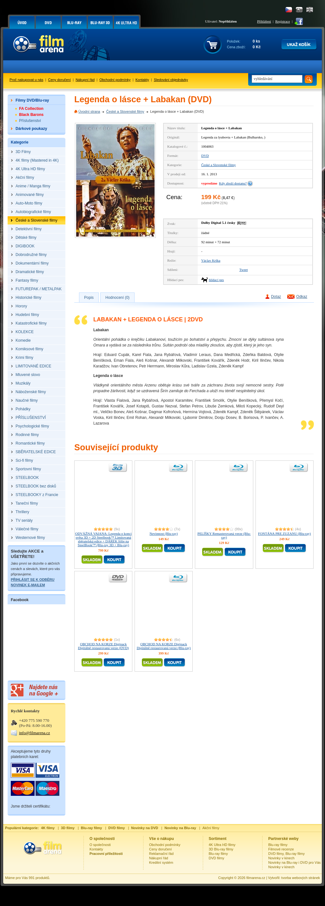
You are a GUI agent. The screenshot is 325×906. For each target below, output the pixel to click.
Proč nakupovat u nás (26, 80)
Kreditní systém (161, 862)
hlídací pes (216, 280)
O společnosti (100, 845)
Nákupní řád (85, 80)
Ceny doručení (59, 80)
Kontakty (142, 80)
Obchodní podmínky (114, 80)
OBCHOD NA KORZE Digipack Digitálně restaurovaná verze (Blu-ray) (164, 646)
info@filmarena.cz (34, 732)
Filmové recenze (281, 849)
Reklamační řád (161, 854)
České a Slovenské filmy (125, 111)
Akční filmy (210, 828)
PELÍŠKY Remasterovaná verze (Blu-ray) (224, 535)
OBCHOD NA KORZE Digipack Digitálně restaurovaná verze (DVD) (103, 646)
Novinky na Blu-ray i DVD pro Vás (294, 862)
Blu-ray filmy (218, 854)
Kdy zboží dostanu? (233, 183)
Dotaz (276, 296)
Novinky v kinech (281, 858)
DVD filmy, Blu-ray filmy (286, 854)
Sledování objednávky (171, 80)
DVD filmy (216, 858)
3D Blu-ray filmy (221, 849)
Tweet (243, 270)
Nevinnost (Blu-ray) (163, 533)
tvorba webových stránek (300, 878)
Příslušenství (30, 120)
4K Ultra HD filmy (222, 845)
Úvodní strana (89, 111)
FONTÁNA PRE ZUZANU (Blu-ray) (284, 533)
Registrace (282, 21)
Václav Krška (210, 260)
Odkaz (301, 296)
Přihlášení (264, 21)
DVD (205, 156)
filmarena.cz (255, 878)
